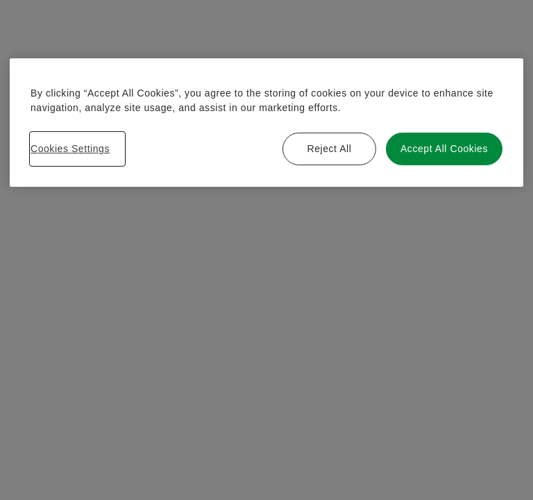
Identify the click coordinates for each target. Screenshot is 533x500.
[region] (266, 122)
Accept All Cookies (444, 148)
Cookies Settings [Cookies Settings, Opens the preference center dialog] (70, 148)
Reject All (329, 148)
